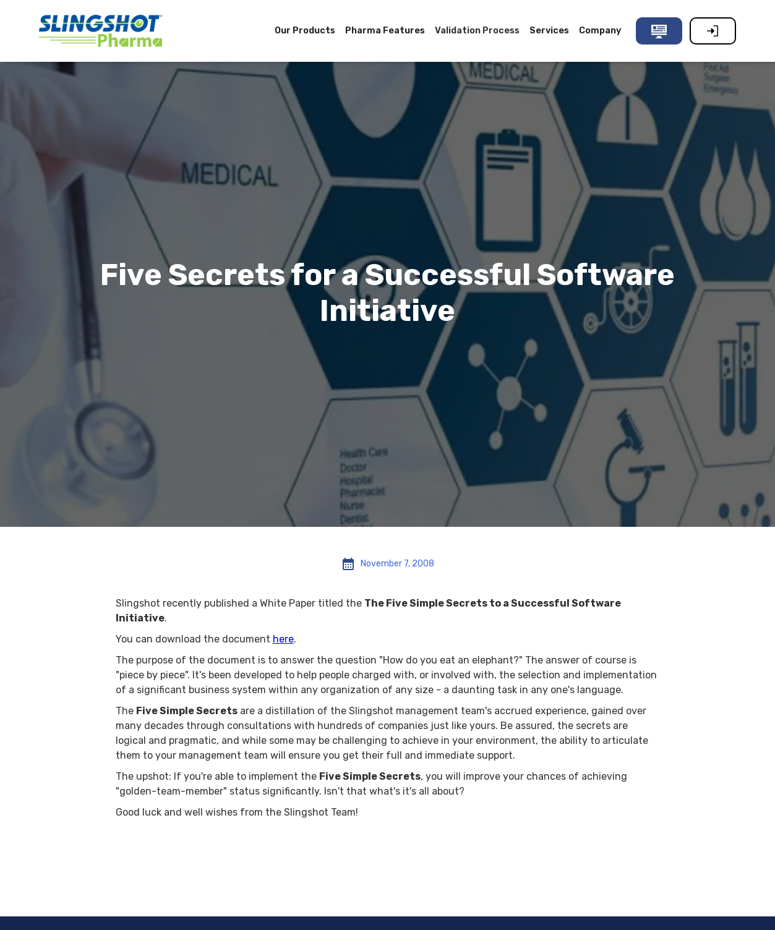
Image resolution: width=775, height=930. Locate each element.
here (283, 639)
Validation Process (477, 30)
